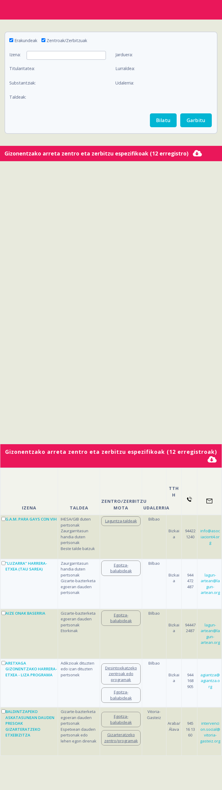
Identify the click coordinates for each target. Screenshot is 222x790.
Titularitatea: (22, 68)
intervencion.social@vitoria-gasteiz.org (210, 732)
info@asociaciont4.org (210, 536)
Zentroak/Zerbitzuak (67, 40)
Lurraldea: (125, 68)
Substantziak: (22, 83)
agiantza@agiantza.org (210, 680)
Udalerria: (124, 83)
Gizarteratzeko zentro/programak (121, 737)
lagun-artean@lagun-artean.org (210, 583)
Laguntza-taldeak (121, 521)
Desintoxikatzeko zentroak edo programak (121, 673)
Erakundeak (25, 40)
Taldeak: (17, 97)
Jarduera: (124, 54)
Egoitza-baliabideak (121, 568)
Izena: (15, 54)
